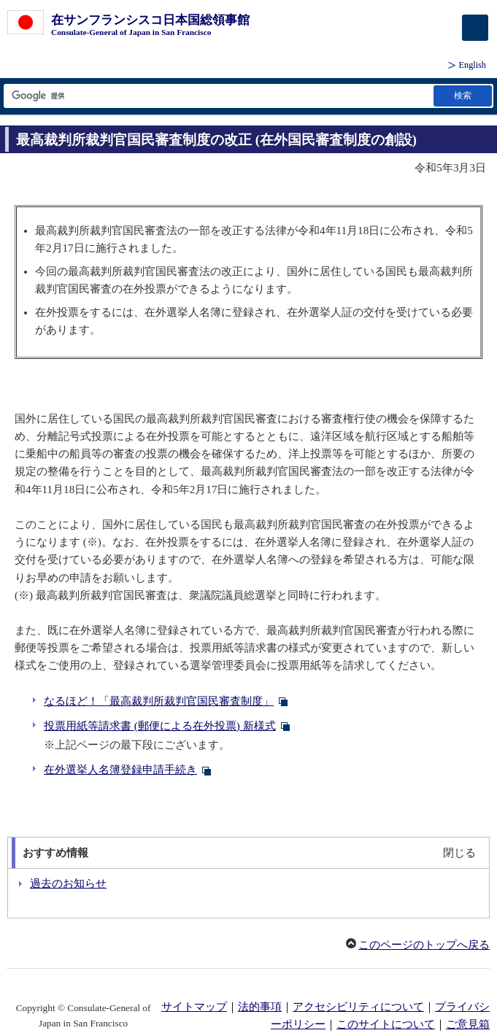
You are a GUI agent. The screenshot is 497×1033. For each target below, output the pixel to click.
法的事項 (260, 1007)
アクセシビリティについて (358, 1007)
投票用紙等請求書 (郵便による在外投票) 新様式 (160, 726)
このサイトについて (385, 1024)
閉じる (459, 853)
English (472, 65)
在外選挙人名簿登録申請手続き (120, 769)
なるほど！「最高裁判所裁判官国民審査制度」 (159, 701)
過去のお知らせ (68, 883)
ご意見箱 (468, 1024)
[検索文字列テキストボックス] (217, 96)
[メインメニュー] (475, 28)
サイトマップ (194, 1007)
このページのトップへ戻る (424, 945)
